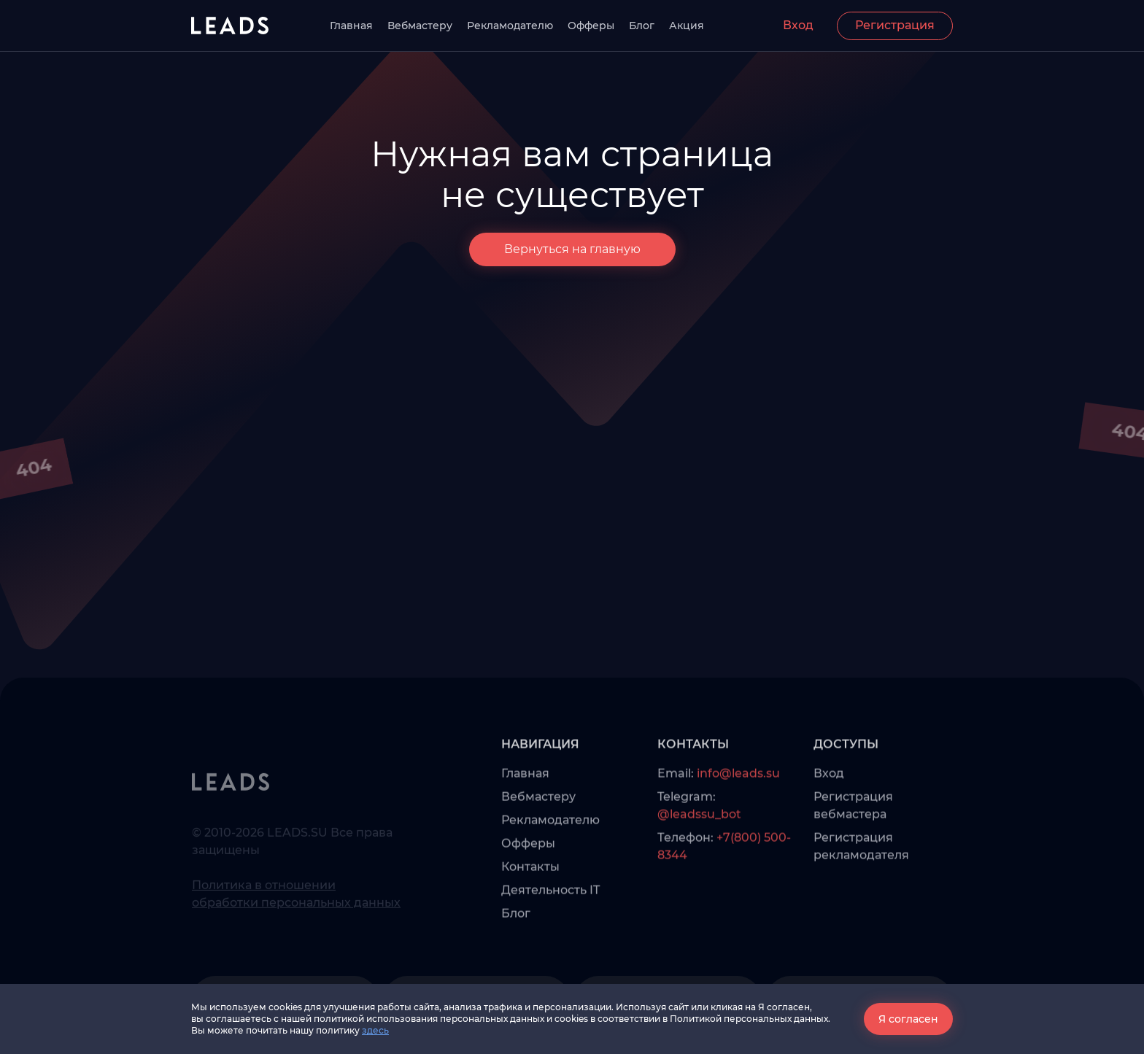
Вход (798, 25)
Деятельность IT (550, 913)
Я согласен (908, 1019)
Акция (686, 25)
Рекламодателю (510, 25)
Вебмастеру (419, 25)
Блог (641, 25)
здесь (375, 1030)
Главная (351, 25)
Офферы (591, 25)
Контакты (530, 889)
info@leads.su (738, 796)
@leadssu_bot (699, 837)
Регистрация (895, 25)
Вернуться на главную (572, 249)
